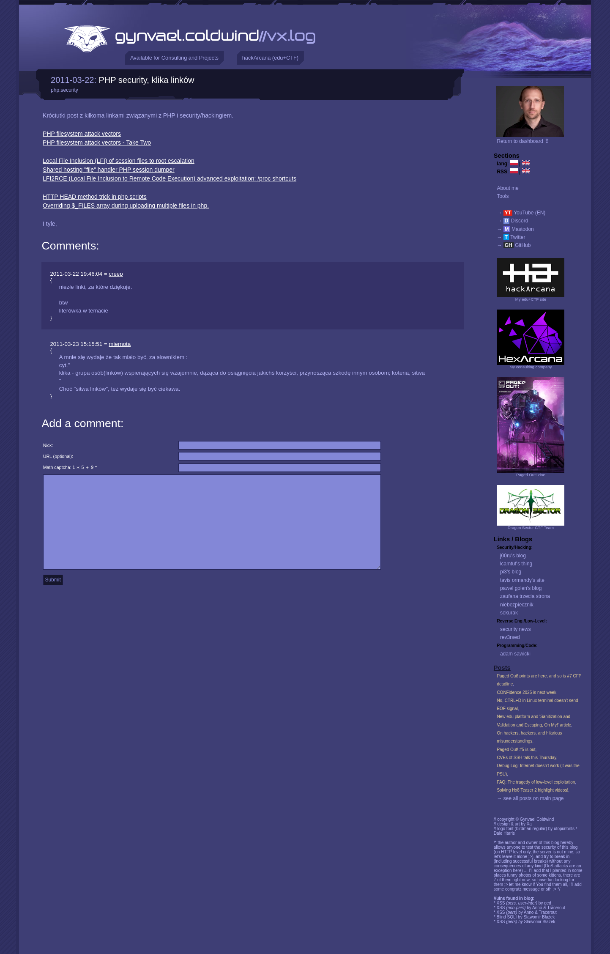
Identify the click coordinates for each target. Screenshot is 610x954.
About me (507, 188)
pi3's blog (510, 572)
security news (515, 629)
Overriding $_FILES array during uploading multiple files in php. (126, 205)
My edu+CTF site (530, 299)
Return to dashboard (523, 141)
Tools (503, 196)
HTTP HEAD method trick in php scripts (95, 196)
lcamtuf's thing (516, 564)
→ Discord (512, 221)
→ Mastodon (515, 229)
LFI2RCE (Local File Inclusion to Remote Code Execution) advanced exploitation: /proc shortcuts (169, 178)
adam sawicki (515, 654)
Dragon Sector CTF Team (531, 527)
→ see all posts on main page (530, 798)
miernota (120, 344)
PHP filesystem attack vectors (82, 133)
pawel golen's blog (521, 588)
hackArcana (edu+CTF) (270, 58)
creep (116, 274)
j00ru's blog (513, 556)
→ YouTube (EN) (521, 213)
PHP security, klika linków (146, 80)
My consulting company (530, 367)
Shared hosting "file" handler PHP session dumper (109, 169)
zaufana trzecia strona (525, 596)
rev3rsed (510, 637)
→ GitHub (514, 245)
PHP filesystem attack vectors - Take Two (97, 142)
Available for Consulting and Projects (174, 58)
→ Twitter (511, 237)
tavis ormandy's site (522, 580)
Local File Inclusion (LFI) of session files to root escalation (118, 160)
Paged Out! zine (530, 474)
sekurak (509, 613)
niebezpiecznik (516, 605)
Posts (502, 667)
